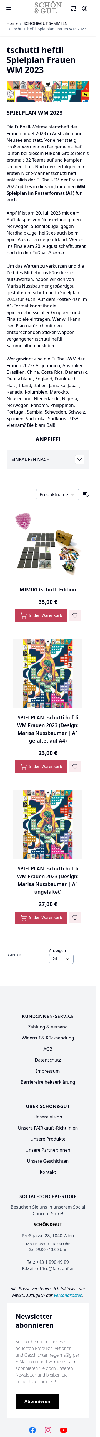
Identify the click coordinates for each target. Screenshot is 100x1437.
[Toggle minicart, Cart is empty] (73, 8)
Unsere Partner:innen (48, 1150)
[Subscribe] (37, 1401)
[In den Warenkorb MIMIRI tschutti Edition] (41, 615)
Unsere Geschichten (48, 1161)
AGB (48, 1049)
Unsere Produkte (47, 1139)
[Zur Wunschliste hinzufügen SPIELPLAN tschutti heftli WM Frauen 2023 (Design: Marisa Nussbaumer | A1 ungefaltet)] (75, 917)
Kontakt (48, 1172)
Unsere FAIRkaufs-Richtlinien (48, 1128)
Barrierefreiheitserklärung (48, 1082)
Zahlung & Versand (48, 1027)
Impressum (48, 1071)
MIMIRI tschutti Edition (48, 589)
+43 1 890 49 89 (52, 1262)
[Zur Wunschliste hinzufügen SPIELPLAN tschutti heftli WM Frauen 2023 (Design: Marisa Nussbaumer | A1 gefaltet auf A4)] (75, 766)
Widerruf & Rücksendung (48, 1038)
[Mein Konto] (84, 8)
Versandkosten (68, 1295)
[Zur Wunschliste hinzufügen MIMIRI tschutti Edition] (75, 615)
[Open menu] (9, 7)
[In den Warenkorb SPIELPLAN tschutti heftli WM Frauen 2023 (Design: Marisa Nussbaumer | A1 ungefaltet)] (41, 918)
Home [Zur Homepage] (12, 23)
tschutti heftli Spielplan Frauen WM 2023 (49, 28)
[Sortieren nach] (57, 494)
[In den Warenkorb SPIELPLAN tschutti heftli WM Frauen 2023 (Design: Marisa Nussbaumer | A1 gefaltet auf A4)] (41, 766)
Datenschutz (48, 1060)
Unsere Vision (48, 1117)
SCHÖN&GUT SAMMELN (46, 23)
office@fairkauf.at (55, 1269)
